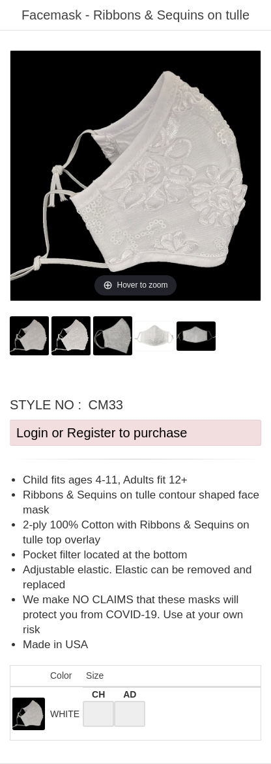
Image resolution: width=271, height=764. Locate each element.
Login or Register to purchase (101, 433)
